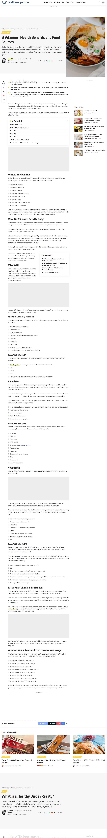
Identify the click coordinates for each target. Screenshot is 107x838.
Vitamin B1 (13, 130)
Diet (85, 113)
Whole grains (14, 365)
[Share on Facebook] (44, 60)
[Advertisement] (53, 12)
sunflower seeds (24, 445)
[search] (99, 2)
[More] (54, 60)
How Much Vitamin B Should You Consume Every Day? (24, 143)
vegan (17, 556)
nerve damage (13, 609)
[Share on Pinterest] (4, 96)
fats (63, 247)
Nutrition (6, 32)
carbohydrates (47, 247)
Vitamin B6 (13, 134)
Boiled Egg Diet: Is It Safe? (91, 110)
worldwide (29, 471)
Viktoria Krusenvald (8, 765)
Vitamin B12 (13, 137)
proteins (56, 247)
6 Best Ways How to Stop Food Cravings (94, 150)
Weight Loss (87, 122)
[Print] (63, 723)
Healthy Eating (87, 138)
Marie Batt (10, 59)
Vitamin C (14, 602)
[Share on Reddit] (52, 60)
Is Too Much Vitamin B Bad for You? (19, 140)
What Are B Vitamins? (16, 124)
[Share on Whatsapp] (49, 60)
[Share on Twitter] (47, 60)
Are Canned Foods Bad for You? (50, 272)
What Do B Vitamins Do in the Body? (19, 127)
